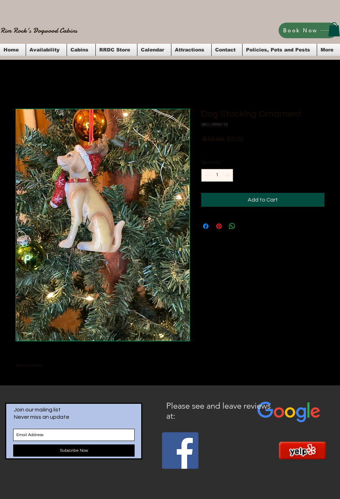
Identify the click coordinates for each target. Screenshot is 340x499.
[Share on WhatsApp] (232, 226)
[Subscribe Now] (74, 450)
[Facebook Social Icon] (180, 450)
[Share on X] (245, 226)
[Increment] (227, 175)
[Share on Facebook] (206, 226)
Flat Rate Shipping (269, 148)
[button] (334, 29)
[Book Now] (308, 30)
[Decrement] (206, 175)
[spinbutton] (217, 175)
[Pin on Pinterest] (219, 226)
